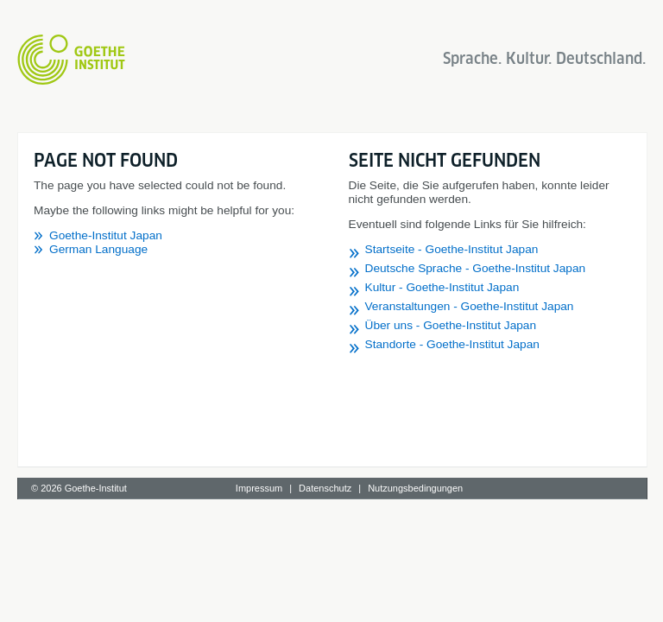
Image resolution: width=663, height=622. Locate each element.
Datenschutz (325, 488)
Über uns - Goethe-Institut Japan (451, 325)
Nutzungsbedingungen (415, 488)
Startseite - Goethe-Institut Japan (452, 249)
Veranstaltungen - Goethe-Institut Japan (469, 306)
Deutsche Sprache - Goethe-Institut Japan (475, 268)
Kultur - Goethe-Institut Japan (442, 287)
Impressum (259, 488)
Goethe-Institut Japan (105, 235)
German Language (98, 249)
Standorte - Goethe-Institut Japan (452, 344)
